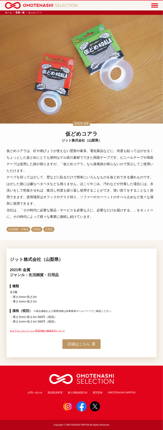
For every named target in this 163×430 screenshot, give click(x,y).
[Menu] (154, 5)
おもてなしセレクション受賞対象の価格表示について (37, 330)
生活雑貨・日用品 (18, 229)
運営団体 (98, 392)
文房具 (49, 229)
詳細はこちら (82, 344)
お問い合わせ (35, 392)
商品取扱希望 (55, 392)
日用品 (36, 229)
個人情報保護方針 (78, 392)
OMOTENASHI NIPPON (121, 392)
